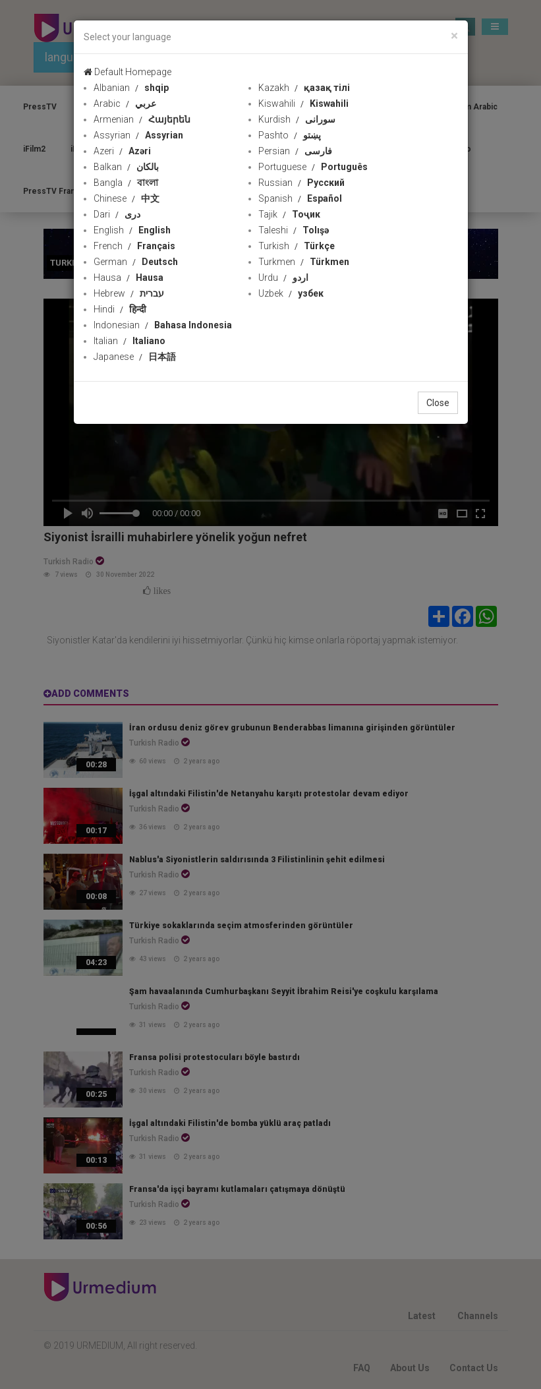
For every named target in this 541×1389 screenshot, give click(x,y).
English (132, 230)
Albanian (131, 87)
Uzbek (291, 293)
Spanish (300, 198)
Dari (117, 214)
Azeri (122, 151)
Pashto (289, 135)
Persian (295, 151)
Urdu (283, 277)
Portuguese (313, 167)
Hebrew (129, 293)
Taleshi (293, 230)
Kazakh (304, 87)
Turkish (296, 246)
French (134, 246)
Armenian (142, 119)
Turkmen (303, 261)
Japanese (135, 356)
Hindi (120, 309)
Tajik (289, 214)
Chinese (126, 198)
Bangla (126, 182)
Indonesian (163, 325)
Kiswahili (303, 103)
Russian (301, 182)
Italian (129, 341)
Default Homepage (127, 72)
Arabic (125, 103)
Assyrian (138, 135)
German (136, 261)
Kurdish (296, 119)
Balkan (126, 167)
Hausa (128, 277)
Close (437, 403)
